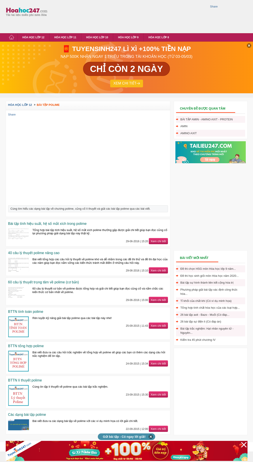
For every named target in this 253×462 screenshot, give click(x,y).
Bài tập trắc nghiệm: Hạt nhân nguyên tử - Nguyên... (207, 331)
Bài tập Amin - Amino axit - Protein (206, 119)
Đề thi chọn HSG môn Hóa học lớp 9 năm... (208, 268)
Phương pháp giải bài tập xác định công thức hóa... (209, 292)
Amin (184, 126)
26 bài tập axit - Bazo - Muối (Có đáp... (204, 314)
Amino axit (188, 133)
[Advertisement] (69, 16)
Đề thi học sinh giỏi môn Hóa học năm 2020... (209, 275)
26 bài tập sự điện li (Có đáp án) (200, 321)
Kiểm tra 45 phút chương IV (198, 339)
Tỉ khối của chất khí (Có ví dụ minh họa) (206, 300)
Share (214, 6)
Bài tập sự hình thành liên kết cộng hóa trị (206, 282)
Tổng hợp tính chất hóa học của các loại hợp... (210, 307)
